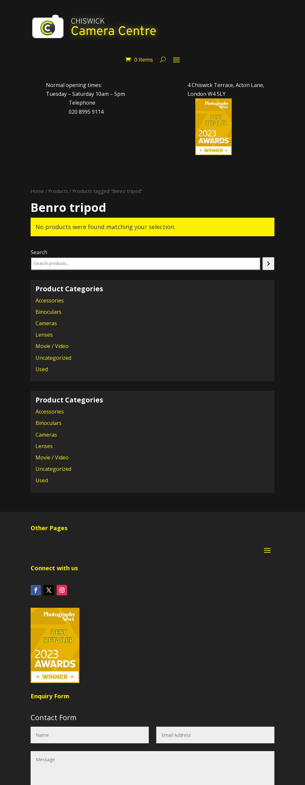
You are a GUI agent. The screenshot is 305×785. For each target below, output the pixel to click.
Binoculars (48, 311)
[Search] (268, 263)
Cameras (46, 323)
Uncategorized (53, 357)
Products (58, 191)
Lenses (44, 334)
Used (41, 369)
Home (37, 191)
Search (39, 252)
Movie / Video (52, 346)
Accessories (49, 300)
